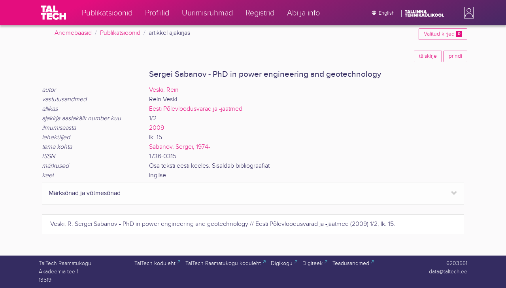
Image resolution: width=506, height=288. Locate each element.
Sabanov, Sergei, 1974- (179, 147)
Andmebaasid (73, 33)
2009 (156, 128)
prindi (455, 56)
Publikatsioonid (120, 33)
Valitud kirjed (443, 34)
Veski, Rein (164, 90)
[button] (467, 12)
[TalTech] (53, 12)
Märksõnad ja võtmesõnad (85, 193)
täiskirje (428, 56)
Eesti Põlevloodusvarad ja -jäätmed (195, 109)
